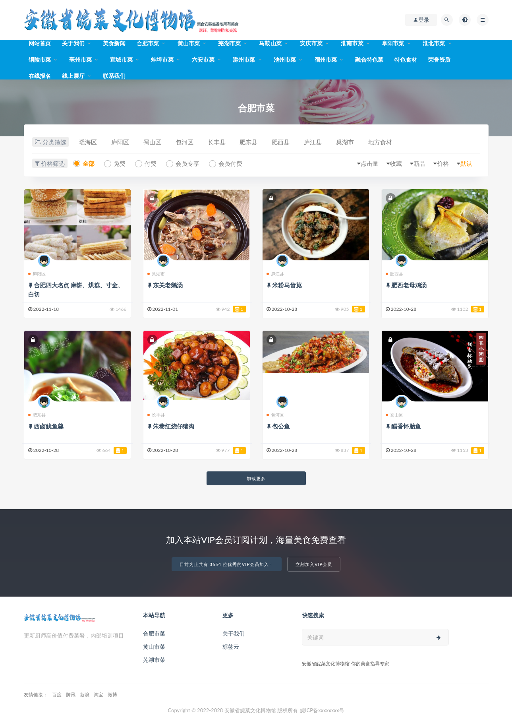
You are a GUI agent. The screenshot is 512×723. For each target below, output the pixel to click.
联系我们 (114, 75)
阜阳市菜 (393, 43)
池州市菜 (285, 59)
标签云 (230, 646)
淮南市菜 (352, 43)
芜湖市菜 (229, 43)
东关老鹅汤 (167, 285)
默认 (466, 163)
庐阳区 (120, 141)
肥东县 (248, 141)
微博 (112, 695)
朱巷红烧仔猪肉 (173, 426)
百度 (57, 695)
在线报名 (40, 75)
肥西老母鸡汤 (409, 285)
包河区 (184, 141)
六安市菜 (203, 59)
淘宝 (98, 695)
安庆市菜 (311, 43)
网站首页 (40, 43)
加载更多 (256, 478)
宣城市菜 (121, 59)
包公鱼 (281, 426)
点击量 (370, 163)
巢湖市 (345, 141)
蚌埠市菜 (162, 59)
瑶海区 (88, 141)
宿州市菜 (326, 59)
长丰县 (217, 141)
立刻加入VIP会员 (314, 564)
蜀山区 (152, 141)
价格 (443, 163)
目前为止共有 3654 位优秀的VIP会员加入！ (227, 564)
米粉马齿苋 (286, 285)
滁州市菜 (244, 59)
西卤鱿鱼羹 (48, 426)
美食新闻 (114, 43)
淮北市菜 (434, 43)
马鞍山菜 (270, 43)
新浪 (84, 695)
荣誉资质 (439, 59)
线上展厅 (73, 75)
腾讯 (70, 695)
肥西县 (281, 141)
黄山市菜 (189, 43)
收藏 (396, 163)
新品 (419, 163)
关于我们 (73, 43)
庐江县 (313, 141)
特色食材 (405, 59)
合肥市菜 (148, 43)
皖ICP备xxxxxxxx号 (322, 710)
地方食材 (380, 141)
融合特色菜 (369, 59)
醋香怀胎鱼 (406, 426)
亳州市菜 (80, 59)
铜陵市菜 (40, 59)
